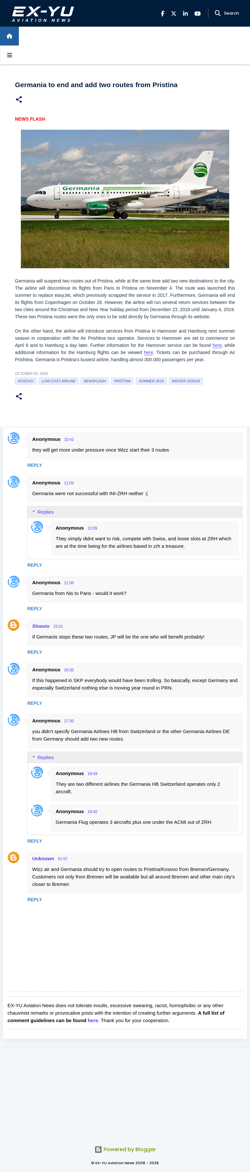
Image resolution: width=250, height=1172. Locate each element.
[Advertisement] (125, 1092)
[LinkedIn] (185, 13)
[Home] (9, 36)
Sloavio (40, 626)
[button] (19, 100)
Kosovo (26, 381)
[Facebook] (162, 13)
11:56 (69, 583)
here (217, 345)
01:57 (63, 859)
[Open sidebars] (9, 55)
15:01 (58, 626)
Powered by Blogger (125, 1149)
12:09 (92, 528)
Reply (34, 465)
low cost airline (59, 381)
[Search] (218, 13)
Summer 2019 (151, 381)
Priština (122, 381)
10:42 (69, 439)
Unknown (43, 858)
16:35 (69, 670)
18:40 (92, 812)
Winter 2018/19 (186, 381)
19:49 (92, 773)
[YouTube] (197, 13)
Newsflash (95, 381)
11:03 (69, 483)
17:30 (69, 721)
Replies (45, 512)
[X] (173, 13)
